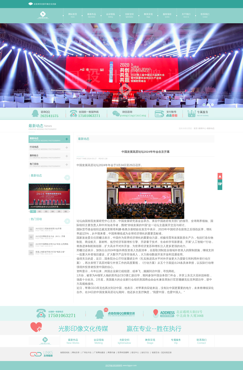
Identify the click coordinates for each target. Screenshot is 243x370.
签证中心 (135, 352)
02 (40, 211)
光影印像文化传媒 (41, 17)
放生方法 (145, 352)
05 (59, 211)
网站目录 (76, 352)
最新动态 (210, 128)
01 (33, 211)
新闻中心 (202, 128)
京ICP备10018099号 (113, 365)
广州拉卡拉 (86, 352)
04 (53, 211)
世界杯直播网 (123, 352)
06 (66, 211)
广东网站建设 (99, 352)
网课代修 (111, 352)
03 (46, 211)
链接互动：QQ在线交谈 (162, 352)
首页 (195, 128)
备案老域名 (65, 352)
